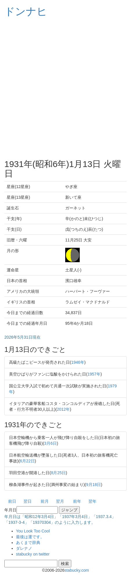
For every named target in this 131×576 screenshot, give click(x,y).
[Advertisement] (65, 88)
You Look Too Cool (33, 531)
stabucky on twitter (33, 554)
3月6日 (50, 443)
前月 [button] (45, 501)
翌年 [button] (92, 501)
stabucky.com (76, 570)
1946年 (77, 362)
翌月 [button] (60, 501)
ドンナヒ (25, 11)
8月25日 (58, 472)
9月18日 (93, 484)
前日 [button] (12, 501)
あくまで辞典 (28, 542)
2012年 (63, 409)
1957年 (94, 374)
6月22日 (27, 461)
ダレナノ (24, 548)
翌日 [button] (27, 501)
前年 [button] (77, 501)
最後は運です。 (30, 536)
